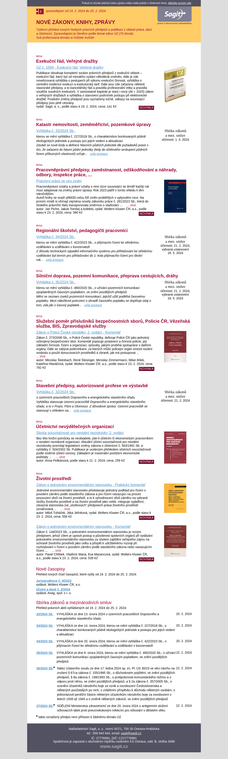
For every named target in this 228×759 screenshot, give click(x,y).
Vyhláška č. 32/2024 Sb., (55, 392)
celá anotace (99, 154)
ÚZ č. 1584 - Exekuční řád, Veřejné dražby (69, 67)
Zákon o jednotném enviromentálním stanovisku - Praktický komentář (90, 485)
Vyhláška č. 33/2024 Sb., (55, 131)
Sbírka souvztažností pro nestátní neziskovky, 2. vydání (80, 433)
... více (131, 205)
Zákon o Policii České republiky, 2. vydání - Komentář (78, 332)
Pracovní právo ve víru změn (59, 181)
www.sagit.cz (114, 746)
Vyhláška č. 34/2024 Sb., (55, 237)
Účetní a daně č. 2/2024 (53, 589)
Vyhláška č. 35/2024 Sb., (55, 282)
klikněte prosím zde (179, 3)
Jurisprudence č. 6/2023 (53, 581)
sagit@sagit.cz (131, 733)
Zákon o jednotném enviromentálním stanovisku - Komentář (83, 527)
